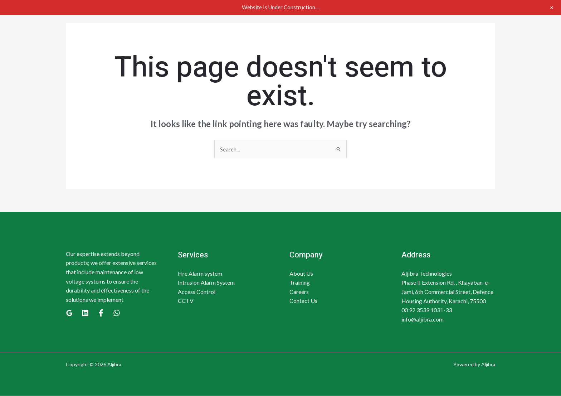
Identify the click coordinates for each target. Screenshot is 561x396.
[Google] (69, 313)
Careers (299, 291)
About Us (301, 273)
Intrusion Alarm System (206, 282)
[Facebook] (100, 313)
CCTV (186, 301)
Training (299, 282)
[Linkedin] (85, 313)
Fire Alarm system (200, 273)
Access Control (196, 291)
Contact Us (303, 301)
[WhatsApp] (116, 313)
